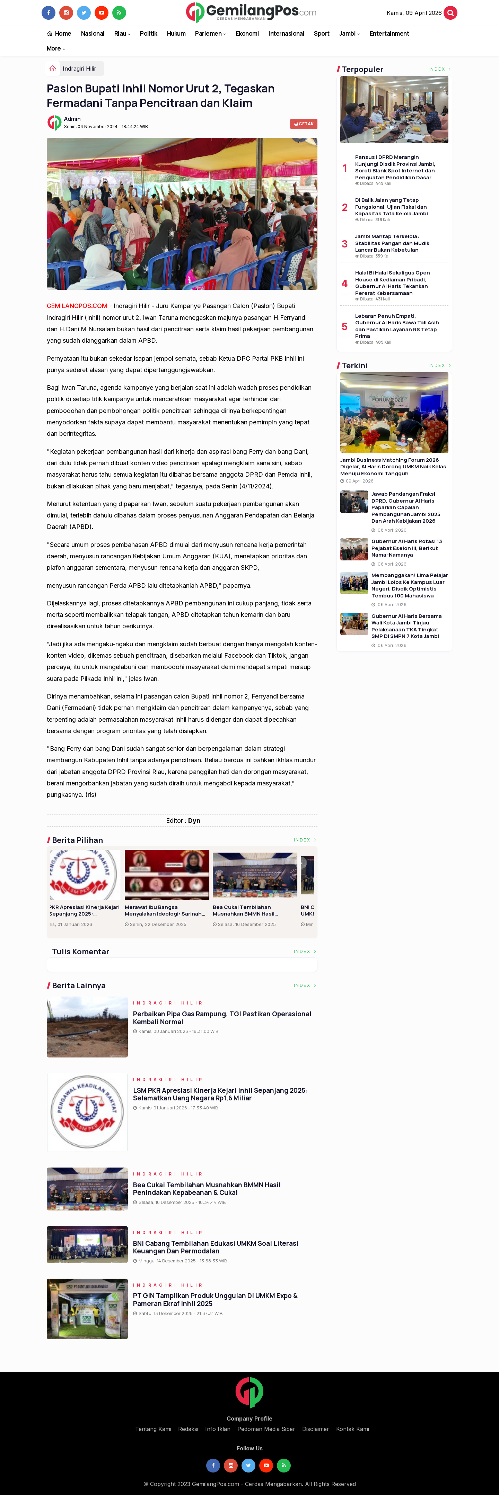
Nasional (93, 33)
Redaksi (188, 1428)
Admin (72, 119)
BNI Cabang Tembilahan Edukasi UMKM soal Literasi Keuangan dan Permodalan (215, 1247)
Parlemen (208, 33)
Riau (120, 33)
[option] (94, 891)
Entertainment (389, 33)
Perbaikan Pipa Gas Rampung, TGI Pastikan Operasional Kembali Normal (89, 910)
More (54, 48)
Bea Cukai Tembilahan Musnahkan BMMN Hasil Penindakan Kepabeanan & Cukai (207, 1188)
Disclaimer (315, 1428)
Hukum (176, 33)
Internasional (286, 33)
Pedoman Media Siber (266, 1428)
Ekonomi (247, 33)
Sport (321, 33)
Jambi (347, 33)
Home (59, 33)
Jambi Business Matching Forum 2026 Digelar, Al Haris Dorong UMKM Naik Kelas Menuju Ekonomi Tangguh (393, 466)
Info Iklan (217, 1428)
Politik (148, 33)
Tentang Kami (153, 1428)
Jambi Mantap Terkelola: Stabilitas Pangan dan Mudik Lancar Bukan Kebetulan (392, 243)
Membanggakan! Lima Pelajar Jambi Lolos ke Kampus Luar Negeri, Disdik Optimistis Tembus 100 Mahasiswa (409, 585)
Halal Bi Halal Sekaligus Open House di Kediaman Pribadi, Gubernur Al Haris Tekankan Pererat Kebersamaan (392, 283)
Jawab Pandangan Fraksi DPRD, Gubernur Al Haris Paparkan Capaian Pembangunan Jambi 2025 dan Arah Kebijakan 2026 (405, 507)
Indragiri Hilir (79, 68)
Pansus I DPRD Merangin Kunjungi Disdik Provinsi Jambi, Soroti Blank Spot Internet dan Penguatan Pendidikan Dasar (395, 167)
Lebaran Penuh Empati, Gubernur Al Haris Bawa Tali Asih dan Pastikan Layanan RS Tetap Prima (397, 326)
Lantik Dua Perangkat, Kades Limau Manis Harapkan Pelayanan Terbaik (175, 910)
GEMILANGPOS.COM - (80, 305)
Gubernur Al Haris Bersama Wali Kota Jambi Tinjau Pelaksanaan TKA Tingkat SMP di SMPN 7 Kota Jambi (406, 626)
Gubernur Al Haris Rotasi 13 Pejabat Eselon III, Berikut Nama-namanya (406, 548)
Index (306, 840)
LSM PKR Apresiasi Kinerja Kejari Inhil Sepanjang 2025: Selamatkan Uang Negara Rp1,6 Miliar (267, 910)
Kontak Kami (352, 1428)
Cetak (304, 124)
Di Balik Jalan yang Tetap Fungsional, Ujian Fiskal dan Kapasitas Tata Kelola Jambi (391, 206)
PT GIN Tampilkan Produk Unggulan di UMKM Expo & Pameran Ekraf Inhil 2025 (215, 1299)
